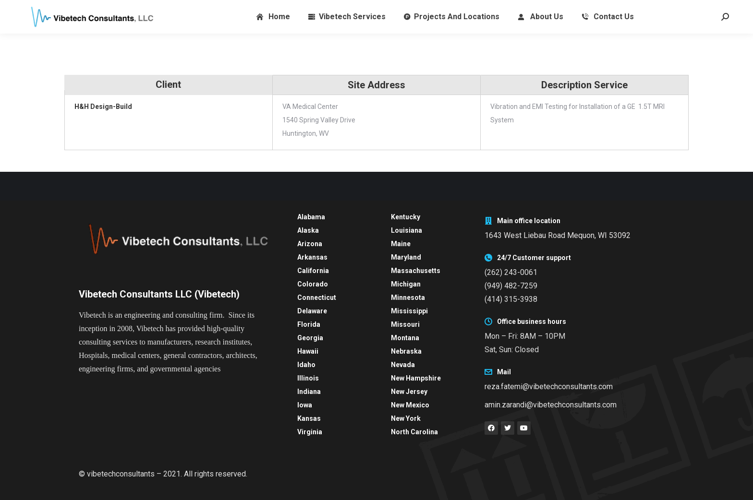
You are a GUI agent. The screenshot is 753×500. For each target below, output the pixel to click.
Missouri (405, 324)
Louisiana (406, 230)
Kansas (309, 418)
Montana (405, 338)
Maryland (406, 257)
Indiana (309, 391)
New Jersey (409, 391)
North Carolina (414, 432)
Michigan (406, 284)
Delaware (312, 311)
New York (406, 418)
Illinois (308, 378)
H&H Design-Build (103, 106)
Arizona (309, 244)
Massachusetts (415, 270)
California (313, 270)
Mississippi (409, 311)
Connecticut (316, 297)
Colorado (312, 284)
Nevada (403, 365)
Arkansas (312, 257)
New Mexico (410, 405)
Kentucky (405, 217)
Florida (308, 324)
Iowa (304, 405)
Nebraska (406, 351)
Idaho (306, 365)
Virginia (309, 432)
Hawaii (307, 351)
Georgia (310, 338)
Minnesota (408, 297)
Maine (401, 244)
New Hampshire (416, 378)
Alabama (311, 217)
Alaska (308, 230)
